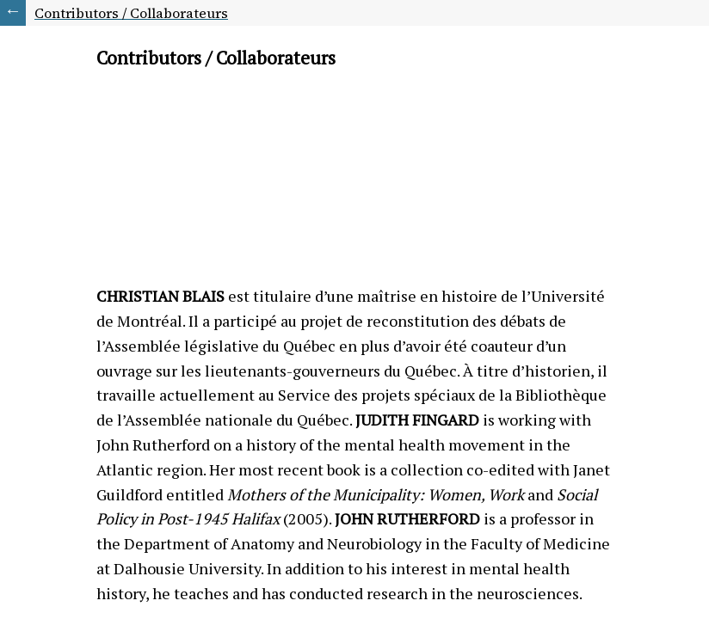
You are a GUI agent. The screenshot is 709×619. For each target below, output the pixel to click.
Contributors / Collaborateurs (131, 12)
